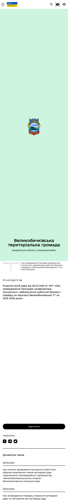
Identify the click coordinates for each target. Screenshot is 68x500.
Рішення (15, 263)
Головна (6, 263)
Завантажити (34, 426)
